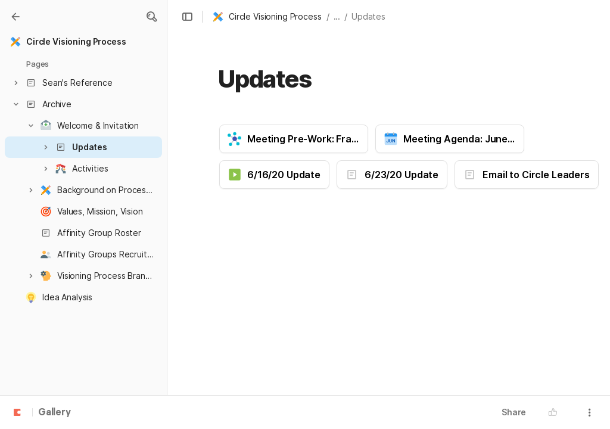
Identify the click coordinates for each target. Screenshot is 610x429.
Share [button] (514, 412)
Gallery (54, 413)
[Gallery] (15, 16)
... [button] (337, 16)
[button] (151, 16)
